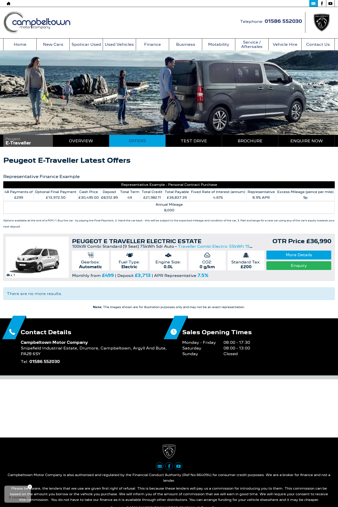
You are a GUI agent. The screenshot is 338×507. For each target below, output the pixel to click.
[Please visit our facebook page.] (322, 3)
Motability (218, 44)
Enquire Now (306, 141)
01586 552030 (288, 3)
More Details (299, 255)
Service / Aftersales (251, 44)
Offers (137, 141)
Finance (152, 44)
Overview (81, 141)
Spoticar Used (86, 44)
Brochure (250, 141)
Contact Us (318, 44)
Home (20, 44)
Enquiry (299, 265)
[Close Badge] (30, 487)
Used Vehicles (119, 44)
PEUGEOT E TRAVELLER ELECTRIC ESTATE (137, 241)
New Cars (53, 44)
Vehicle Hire (285, 44)
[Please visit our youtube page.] (330, 3)
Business (185, 44)
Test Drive (194, 141)
